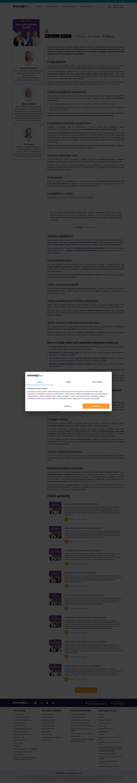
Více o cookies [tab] (97, 382)
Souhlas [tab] (39, 382)
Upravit (68, 406)
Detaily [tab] (68, 382)
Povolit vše (96, 406)
